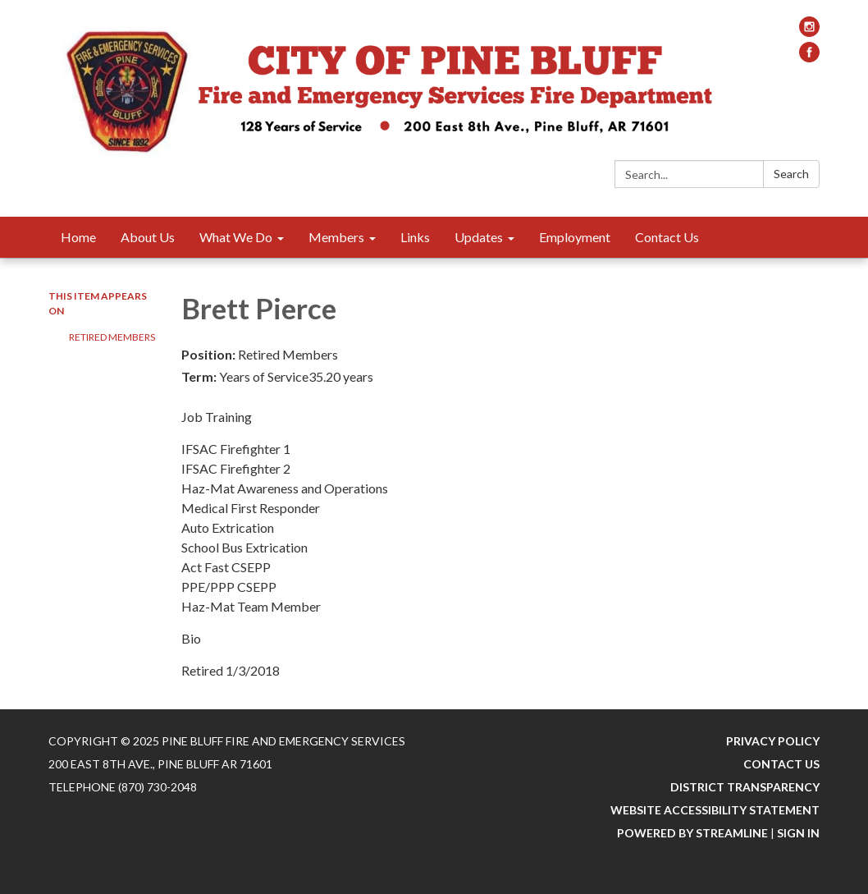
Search (791, 174)
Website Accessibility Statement (715, 810)
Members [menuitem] (336, 237)
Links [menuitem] (415, 237)
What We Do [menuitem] (235, 237)
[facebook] (809, 57)
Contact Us (781, 764)
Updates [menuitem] (479, 237)
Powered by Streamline (692, 833)
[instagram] (809, 31)
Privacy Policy (773, 741)
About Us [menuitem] (148, 237)
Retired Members (112, 337)
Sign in (798, 833)
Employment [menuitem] (574, 237)
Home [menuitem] (78, 237)
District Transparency (745, 787)
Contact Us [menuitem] (667, 237)
